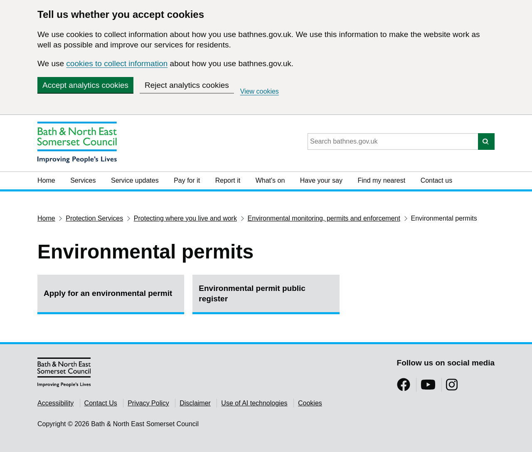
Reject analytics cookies (187, 85)
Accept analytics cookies (85, 85)
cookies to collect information (116, 63)
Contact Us (100, 403)
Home (46, 180)
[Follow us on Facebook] (403, 387)
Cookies (310, 403)
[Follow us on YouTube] (428, 387)
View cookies (259, 91)
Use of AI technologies (254, 403)
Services (83, 180)
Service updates (135, 180)
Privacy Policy (148, 403)
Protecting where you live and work (185, 218)
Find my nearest (381, 180)
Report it (227, 180)
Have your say (321, 180)
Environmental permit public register (252, 293)
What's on (270, 180)
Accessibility (55, 403)
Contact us (436, 180)
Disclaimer (195, 403)
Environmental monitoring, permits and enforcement (324, 218)
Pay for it (187, 180)
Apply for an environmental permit (108, 293)
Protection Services (94, 218)
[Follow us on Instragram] (452, 387)
